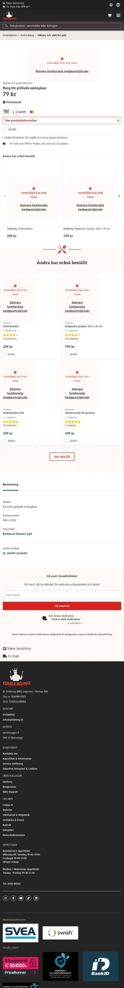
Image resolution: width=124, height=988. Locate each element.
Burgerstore (9, 786)
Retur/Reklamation (14, 835)
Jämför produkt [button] (15, 553)
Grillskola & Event (13, 819)
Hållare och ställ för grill (52, 35)
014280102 (9, 714)
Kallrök (7, 824)
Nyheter (7, 809)
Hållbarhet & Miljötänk (16, 814)
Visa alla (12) (62, 456)
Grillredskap (27, 35)
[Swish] (60, 932)
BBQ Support (10, 791)
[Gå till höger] (119, 196)
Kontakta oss (10, 753)
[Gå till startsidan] (9, 15)
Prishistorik (12, 102)
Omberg (7, 781)
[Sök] (62, 25)
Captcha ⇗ (75, 623)
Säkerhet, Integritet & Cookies (20, 768)
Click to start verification (66, 619)
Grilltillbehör (10, 35)
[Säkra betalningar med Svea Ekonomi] (20, 932)
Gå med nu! (62, 606)
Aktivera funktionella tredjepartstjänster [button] (62, 71)
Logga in (8, 804)
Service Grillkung (13, 763)
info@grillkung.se (13, 719)
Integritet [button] (8, 829)
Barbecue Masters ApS (17, 534)
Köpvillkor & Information (17, 758)
